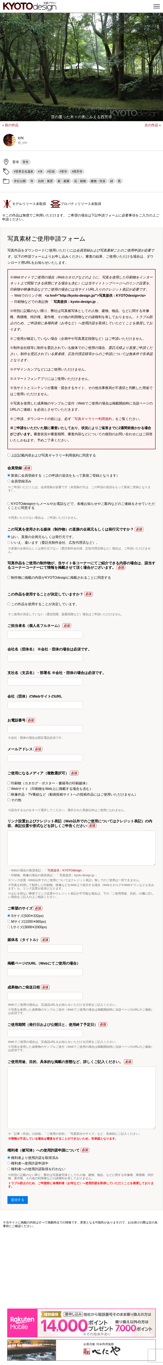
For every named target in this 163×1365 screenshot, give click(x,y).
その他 (14, 800)
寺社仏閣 (20, 181)
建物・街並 (98, 181)
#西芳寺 (77, 171)
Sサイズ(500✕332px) (25, 916)
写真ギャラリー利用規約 (93, 419)
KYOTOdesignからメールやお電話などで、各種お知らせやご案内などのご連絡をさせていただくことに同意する (81, 505)
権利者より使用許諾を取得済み (33, 1158)
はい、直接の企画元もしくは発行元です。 (41, 537)
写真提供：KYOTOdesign (65, 870)
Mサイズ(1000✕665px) (26, 921)
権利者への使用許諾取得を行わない (36, 1169)
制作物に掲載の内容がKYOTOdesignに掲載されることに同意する (59, 577)
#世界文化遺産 (23, 171)
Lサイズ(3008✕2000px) (27, 927)
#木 (40, 171)
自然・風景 (45, 181)
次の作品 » (153, 125)
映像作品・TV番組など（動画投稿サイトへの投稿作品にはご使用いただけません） (72, 794)
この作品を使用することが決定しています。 (43, 604)
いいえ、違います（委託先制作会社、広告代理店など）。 (53, 542)
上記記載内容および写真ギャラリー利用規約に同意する (51, 455)
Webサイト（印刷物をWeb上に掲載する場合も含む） (50, 789)
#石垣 (51, 171)
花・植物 (80, 181)
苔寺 (25, 162)
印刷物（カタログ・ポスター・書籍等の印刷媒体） (48, 783)
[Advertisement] (81, 1268)
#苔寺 (63, 171)
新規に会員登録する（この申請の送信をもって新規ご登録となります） (63, 475)
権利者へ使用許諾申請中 (27, 1163)
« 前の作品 (10, 125)
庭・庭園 (63, 181)
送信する (17, 1200)
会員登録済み (19, 481)
